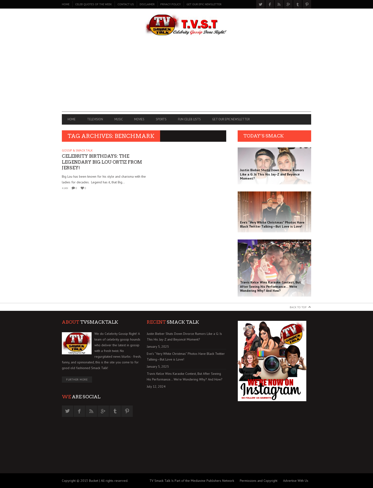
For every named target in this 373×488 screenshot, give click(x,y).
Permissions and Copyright (258, 480)
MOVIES (139, 119)
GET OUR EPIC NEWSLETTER (203, 4)
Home (65, 4)
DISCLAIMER (147, 4)
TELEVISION (95, 119)
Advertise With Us (295, 480)
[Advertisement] (186, 78)
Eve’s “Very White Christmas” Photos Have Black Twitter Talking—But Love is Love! (186, 356)
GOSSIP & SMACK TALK (77, 150)
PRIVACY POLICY (170, 4)
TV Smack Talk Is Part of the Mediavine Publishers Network (191, 480)
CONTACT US (126, 4)
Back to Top (298, 307)
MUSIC (118, 119)
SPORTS (161, 119)
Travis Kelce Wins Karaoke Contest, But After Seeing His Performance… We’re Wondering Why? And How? (184, 376)
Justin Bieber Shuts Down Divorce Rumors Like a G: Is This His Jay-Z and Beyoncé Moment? (184, 337)
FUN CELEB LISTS (189, 119)
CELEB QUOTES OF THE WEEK (93, 4)
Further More (77, 379)
